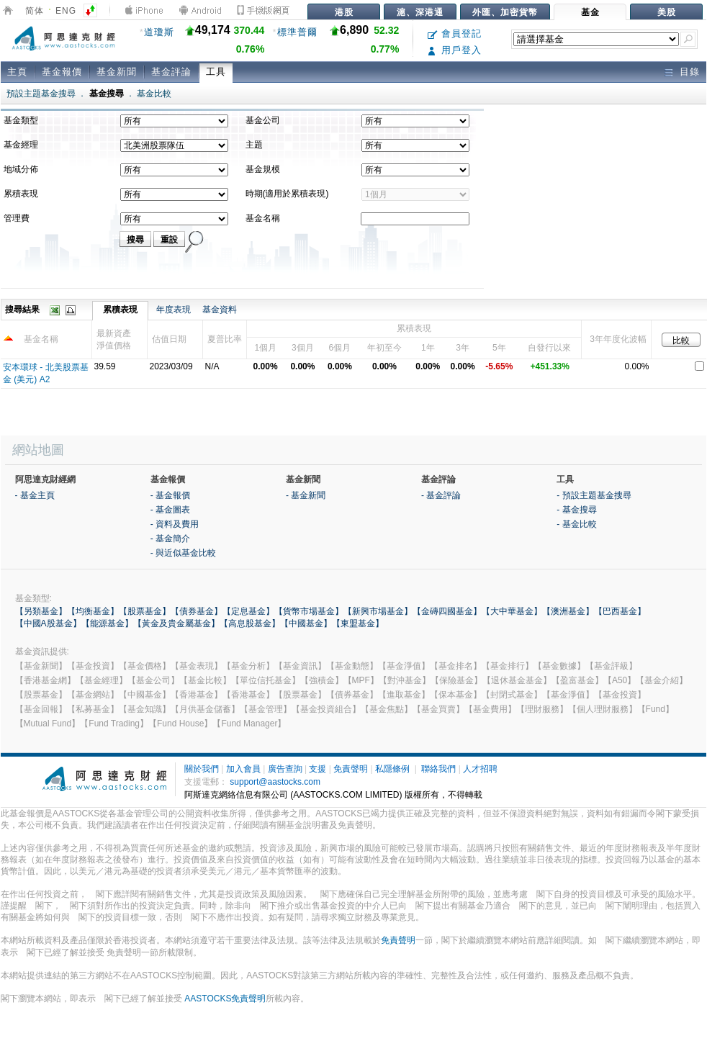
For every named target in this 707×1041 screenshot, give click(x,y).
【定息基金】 (248, 611)
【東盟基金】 (358, 623)
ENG (65, 11)
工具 (216, 71)
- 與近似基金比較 (183, 553)
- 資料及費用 (174, 524)
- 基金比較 (576, 524)
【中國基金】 (306, 623)
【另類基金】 (41, 611)
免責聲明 (350, 769)
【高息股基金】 (250, 623)
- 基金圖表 (170, 510)
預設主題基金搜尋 (41, 94)
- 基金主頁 (35, 495)
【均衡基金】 (93, 611)
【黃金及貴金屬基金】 (176, 623)
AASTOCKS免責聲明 (225, 998)
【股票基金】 (145, 611)
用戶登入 (455, 50)
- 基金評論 (441, 495)
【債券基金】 (196, 611)
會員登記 (455, 33)
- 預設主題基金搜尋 (594, 495)
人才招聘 (480, 769)
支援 (317, 769)
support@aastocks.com (275, 782)
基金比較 (154, 94)
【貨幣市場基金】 (308, 611)
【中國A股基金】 (48, 623)
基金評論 (171, 71)
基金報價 (62, 71)
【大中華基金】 (512, 611)
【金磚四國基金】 (447, 611)
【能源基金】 (107, 623)
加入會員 (243, 769)
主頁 (17, 71)
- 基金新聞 (305, 495)
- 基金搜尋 (576, 510)
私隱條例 (392, 769)
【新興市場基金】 (378, 611)
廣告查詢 (285, 769)
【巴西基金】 (620, 611)
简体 (34, 11)
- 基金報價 (170, 495)
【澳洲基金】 (568, 611)
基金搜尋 (106, 94)
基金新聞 (116, 71)
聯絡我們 (438, 769)
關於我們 (201, 769)
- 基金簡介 (170, 538)
